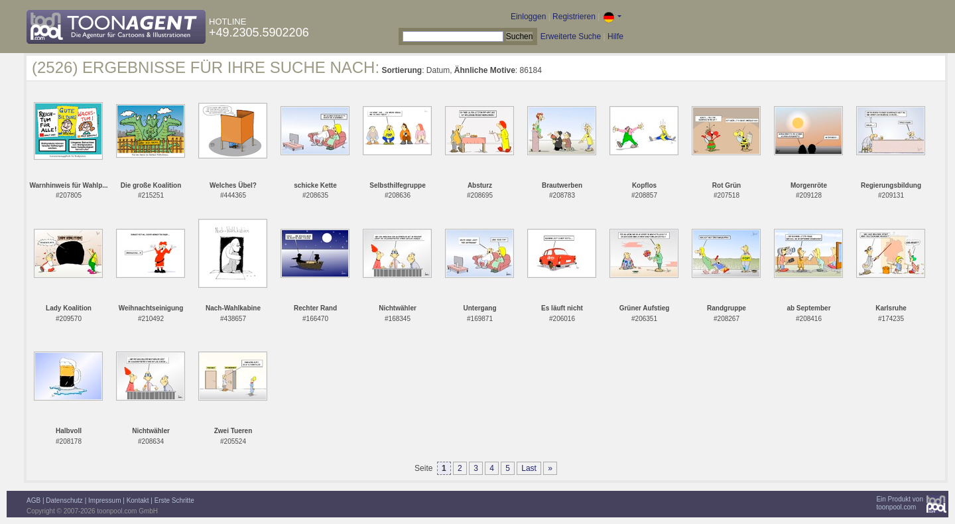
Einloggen (528, 16)
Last (529, 468)
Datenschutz (64, 500)
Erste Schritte (174, 500)
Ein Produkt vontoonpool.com (899, 503)
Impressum (104, 500)
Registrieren (574, 16)
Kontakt (138, 500)
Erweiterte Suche (571, 36)
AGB (33, 500)
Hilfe (615, 36)
